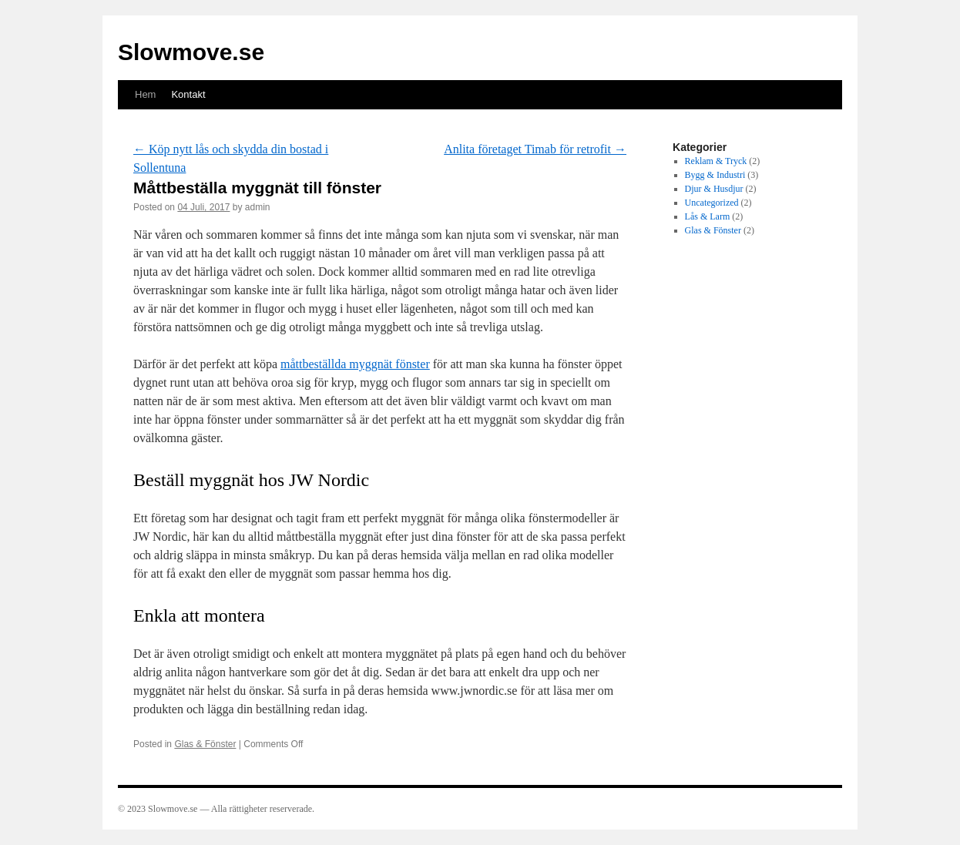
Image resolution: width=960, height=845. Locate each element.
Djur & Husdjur (714, 188)
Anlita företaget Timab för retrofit (535, 149)
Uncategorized (712, 202)
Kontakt (188, 94)
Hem (145, 94)
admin (257, 207)
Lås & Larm (707, 216)
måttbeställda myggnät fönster (355, 364)
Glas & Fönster (205, 744)
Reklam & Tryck (716, 161)
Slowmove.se (191, 52)
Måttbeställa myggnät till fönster (257, 187)
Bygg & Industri (715, 174)
